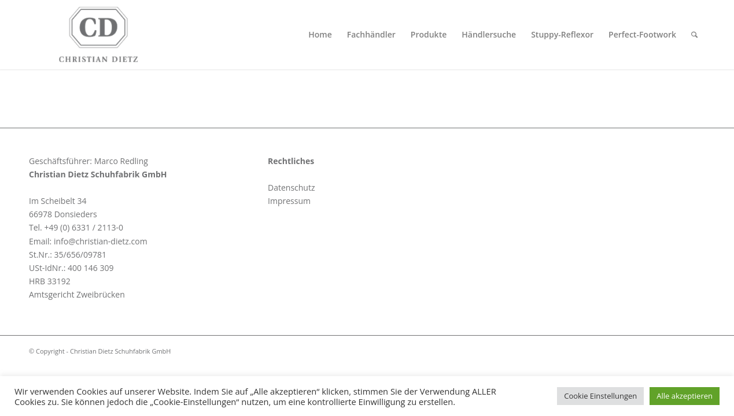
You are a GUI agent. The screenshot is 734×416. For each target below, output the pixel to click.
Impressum (289, 200)
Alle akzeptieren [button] (684, 396)
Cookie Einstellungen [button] (600, 396)
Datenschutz (291, 187)
